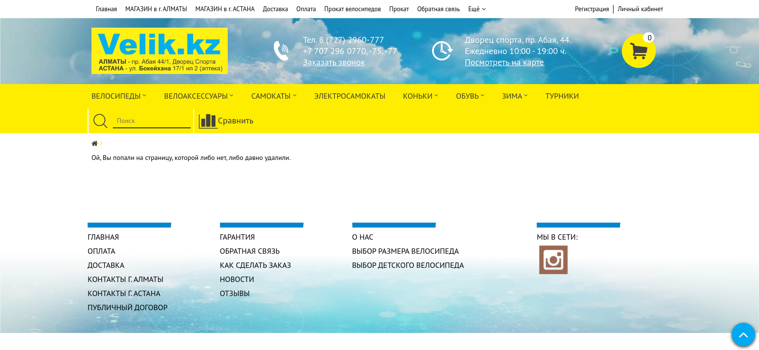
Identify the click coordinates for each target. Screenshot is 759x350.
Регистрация (592, 9)
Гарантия (237, 237)
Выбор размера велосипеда (405, 251)
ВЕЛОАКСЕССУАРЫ (199, 95)
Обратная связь (438, 9)
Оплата (306, 9)
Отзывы (235, 293)
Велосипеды (118, 95)
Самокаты (273, 95)
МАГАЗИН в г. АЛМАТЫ (156, 9)
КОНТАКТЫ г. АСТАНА (124, 293)
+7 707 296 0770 (334, 50)
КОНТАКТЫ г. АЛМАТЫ (125, 279)
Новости (237, 279)
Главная (106, 9)
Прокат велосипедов (353, 9)
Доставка (275, 9)
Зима (515, 95)
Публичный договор (128, 307)
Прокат (399, 9)
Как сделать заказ (255, 265)
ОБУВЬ (470, 95)
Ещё (476, 9)
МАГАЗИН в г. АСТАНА (224, 9)
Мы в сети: (557, 237)
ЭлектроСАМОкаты (350, 96)
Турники (562, 96)
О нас (363, 237)
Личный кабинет (640, 9)
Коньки (420, 95)
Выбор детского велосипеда (408, 265)
